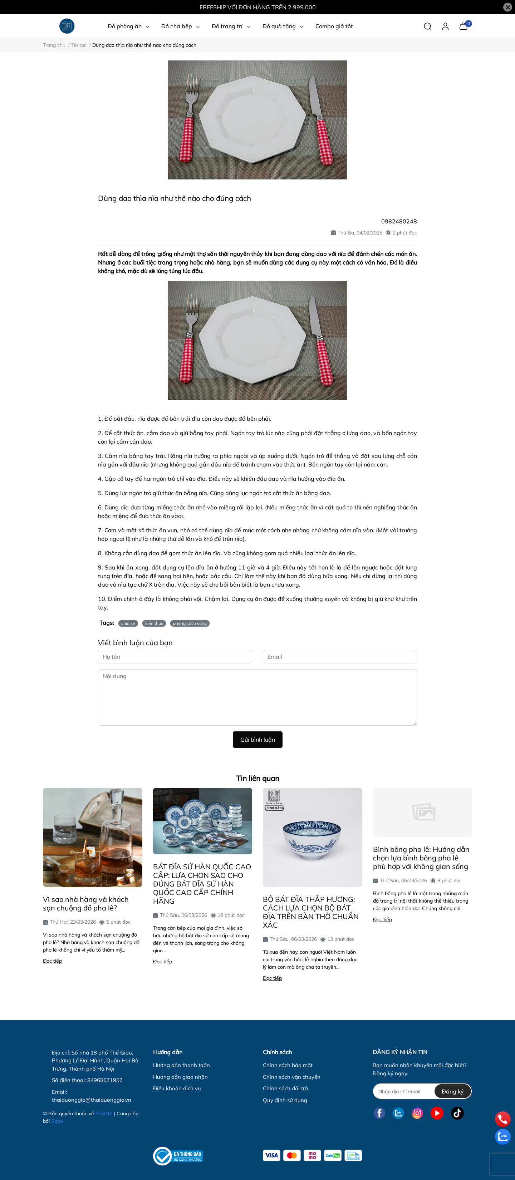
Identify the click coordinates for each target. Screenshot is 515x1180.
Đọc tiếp (52, 961)
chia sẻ (128, 623)
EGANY (103, 1113)
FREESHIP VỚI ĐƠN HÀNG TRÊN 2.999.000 (258, 7)
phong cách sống (190, 623)
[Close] (507, 7)
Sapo (57, 1121)
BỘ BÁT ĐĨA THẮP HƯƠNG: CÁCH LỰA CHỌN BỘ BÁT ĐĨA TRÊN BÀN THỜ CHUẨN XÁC (311, 912)
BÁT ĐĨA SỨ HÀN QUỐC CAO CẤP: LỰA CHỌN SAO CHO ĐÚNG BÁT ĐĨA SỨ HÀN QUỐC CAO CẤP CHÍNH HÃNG (202, 883)
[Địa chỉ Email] (422, 1091)
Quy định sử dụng (285, 1100)
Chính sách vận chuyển (291, 1076)
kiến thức (154, 623)
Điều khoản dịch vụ (177, 1088)
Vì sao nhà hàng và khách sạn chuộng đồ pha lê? (86, 903)
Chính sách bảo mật (288, 1065)
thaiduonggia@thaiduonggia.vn (91, 1099)
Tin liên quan (257, 778)
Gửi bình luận (257, 739)
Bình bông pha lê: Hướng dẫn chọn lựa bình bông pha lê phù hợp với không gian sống (421, 858)
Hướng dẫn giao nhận (180, 1076)
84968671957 (105, 1080)
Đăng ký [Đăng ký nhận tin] (453, 1091)
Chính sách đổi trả (285, 1088)
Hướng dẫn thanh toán (181, 1065)
